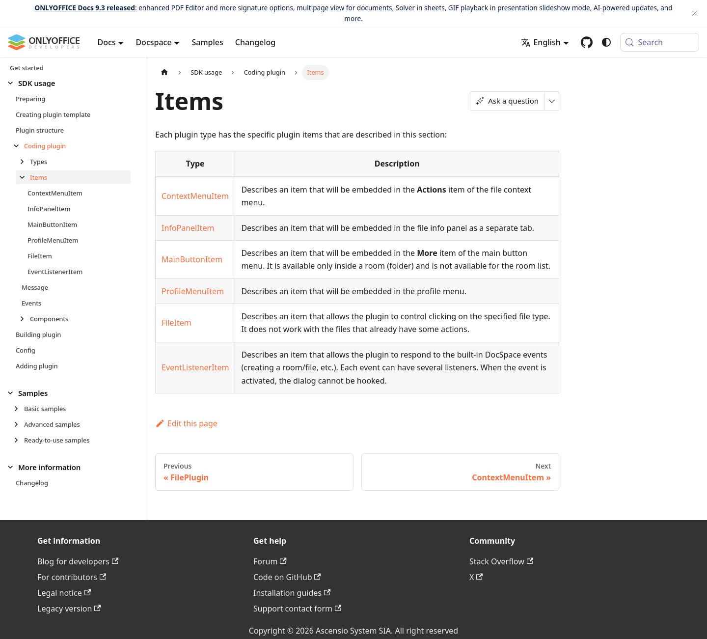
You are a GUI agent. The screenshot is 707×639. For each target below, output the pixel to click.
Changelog (255, 42)
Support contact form (297, 608)
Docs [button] (107, 42)
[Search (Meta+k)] (659, 42)
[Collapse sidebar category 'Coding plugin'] (19, 146)
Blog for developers (77, 561)
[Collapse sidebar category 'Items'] (25, 177)
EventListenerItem (195, 367)
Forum (270, 561)
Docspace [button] (153, 42)
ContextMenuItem (195, 196)
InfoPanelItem (188, 227)
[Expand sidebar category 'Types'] (25, 161)
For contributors (71, 577)
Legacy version (69, 608)
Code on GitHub (287, 577)
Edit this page (186, 423)
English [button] (540, 42)
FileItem (176, 322)
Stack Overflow (501, 561)
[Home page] (164, 72)
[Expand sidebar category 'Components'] (25, 319)
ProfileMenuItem (193, 291)
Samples (207, 42)
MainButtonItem (192, 259)
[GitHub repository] (586, 42)
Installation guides (291, 592)
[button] (69, 83)
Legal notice (64, 592)
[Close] (694, 13)
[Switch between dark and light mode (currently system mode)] (606, 42)
